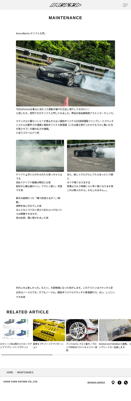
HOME (10, 372)
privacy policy (96, 382)
